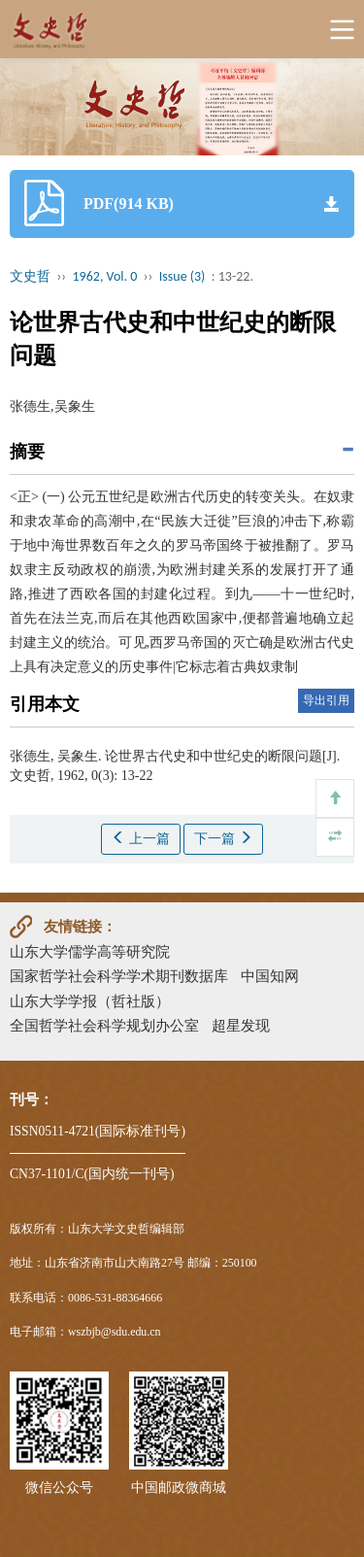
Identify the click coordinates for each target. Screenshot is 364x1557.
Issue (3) (182, 276)
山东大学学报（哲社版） (90, 1001)
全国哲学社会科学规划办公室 (104, 1025)
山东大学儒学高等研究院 (90, 951)
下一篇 (223, 838)
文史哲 (30, 276)
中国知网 (270, 975)
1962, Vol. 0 (105, 276)
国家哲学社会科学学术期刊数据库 (119, 975)
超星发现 (241, 1025)
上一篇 (141, 838)
